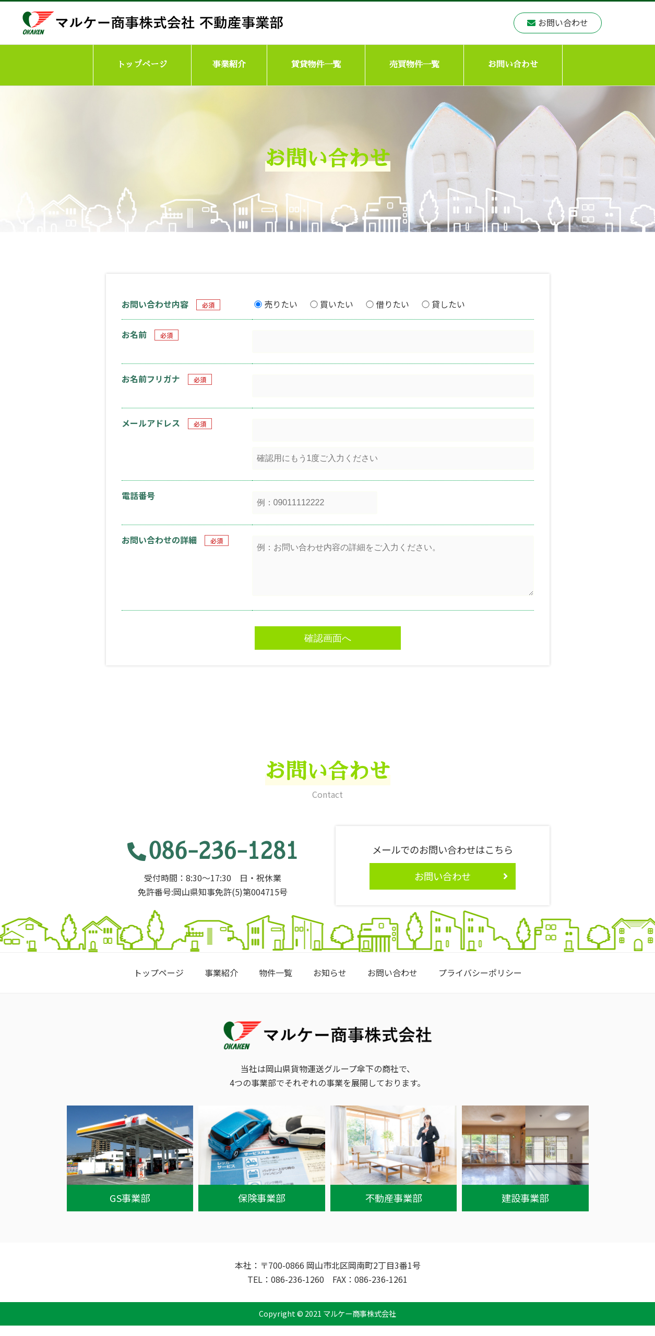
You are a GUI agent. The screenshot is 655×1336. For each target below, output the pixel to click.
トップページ (142, 64)
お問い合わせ (513, 64)
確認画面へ (327, 648)
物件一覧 (275, 983)
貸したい (443, 304)
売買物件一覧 (414, 64)
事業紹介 (229, 64)
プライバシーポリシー (480, 983)
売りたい (275, 304)
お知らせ (330, 983)
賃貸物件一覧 (316, 64)
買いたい (331, 304)
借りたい (387, 304)
